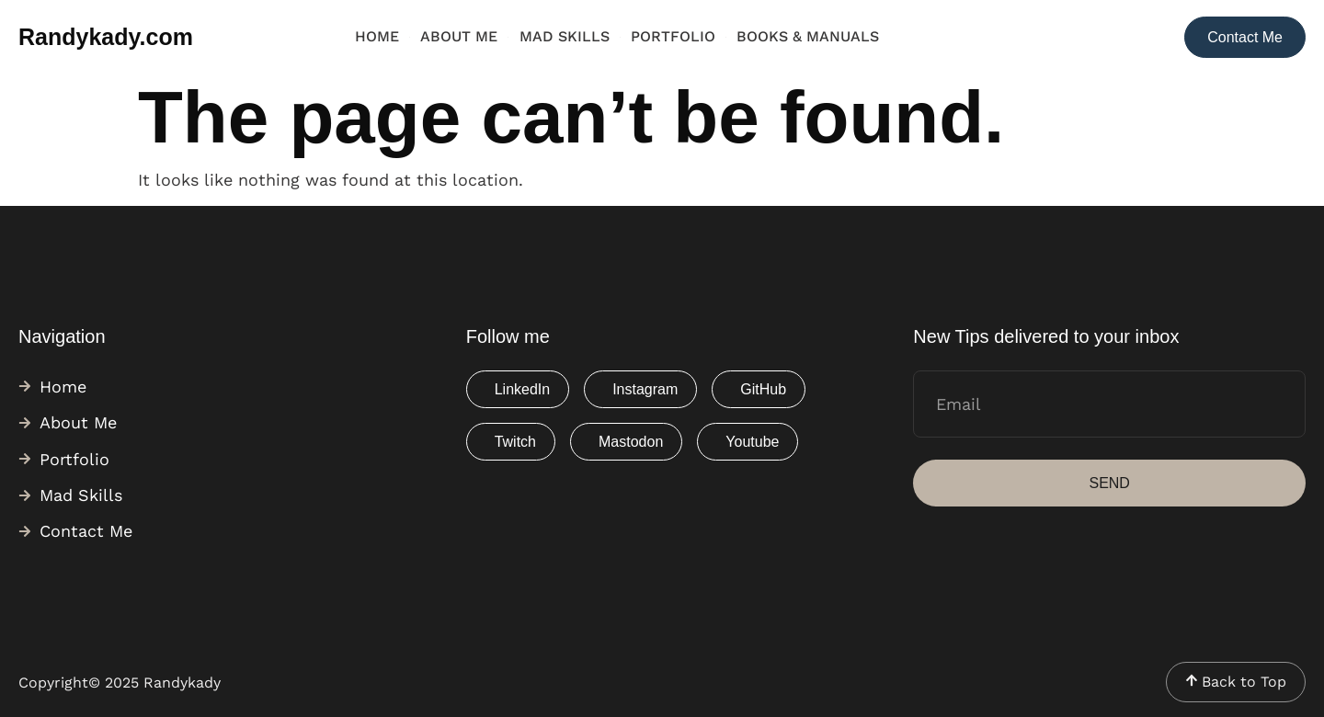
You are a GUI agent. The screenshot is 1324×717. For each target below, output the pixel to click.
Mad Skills (564, 36)
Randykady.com (105, 37)
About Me (458, 36)
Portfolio (673, 36)
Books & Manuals (807, 36)
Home (377, 36)
